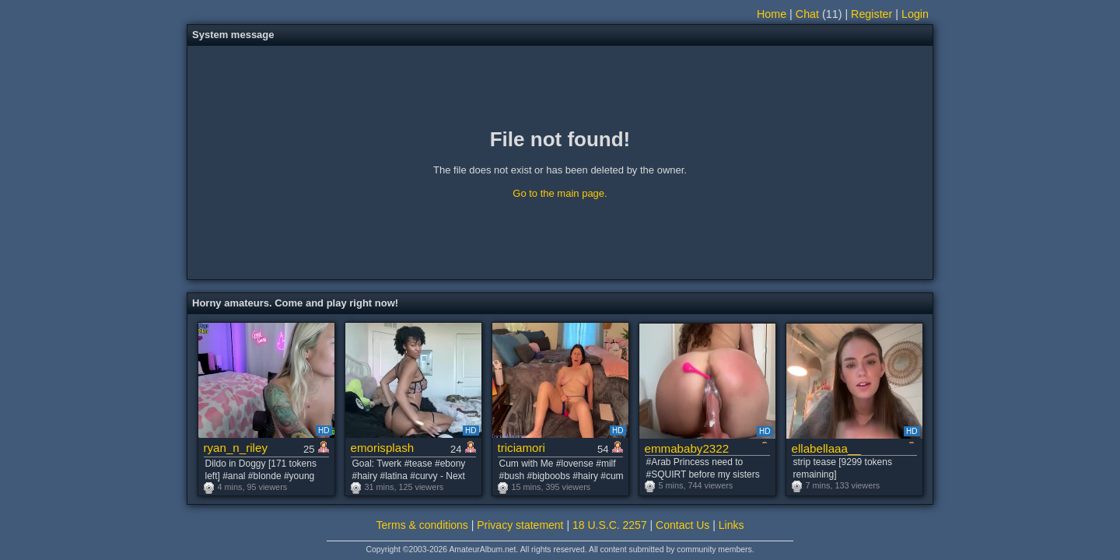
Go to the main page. (560, 193)
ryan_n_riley (236, 447)
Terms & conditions (422, 525)
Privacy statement (520, 525)
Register (871, 14)
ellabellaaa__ (826, 448)
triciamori (521, 447)
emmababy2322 (687, 448)
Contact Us (682, 525)
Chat (807, 14)
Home (771, 14)
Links (731, 525)
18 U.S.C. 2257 (609, 525)
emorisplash (383, 447)
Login (915, 14)
